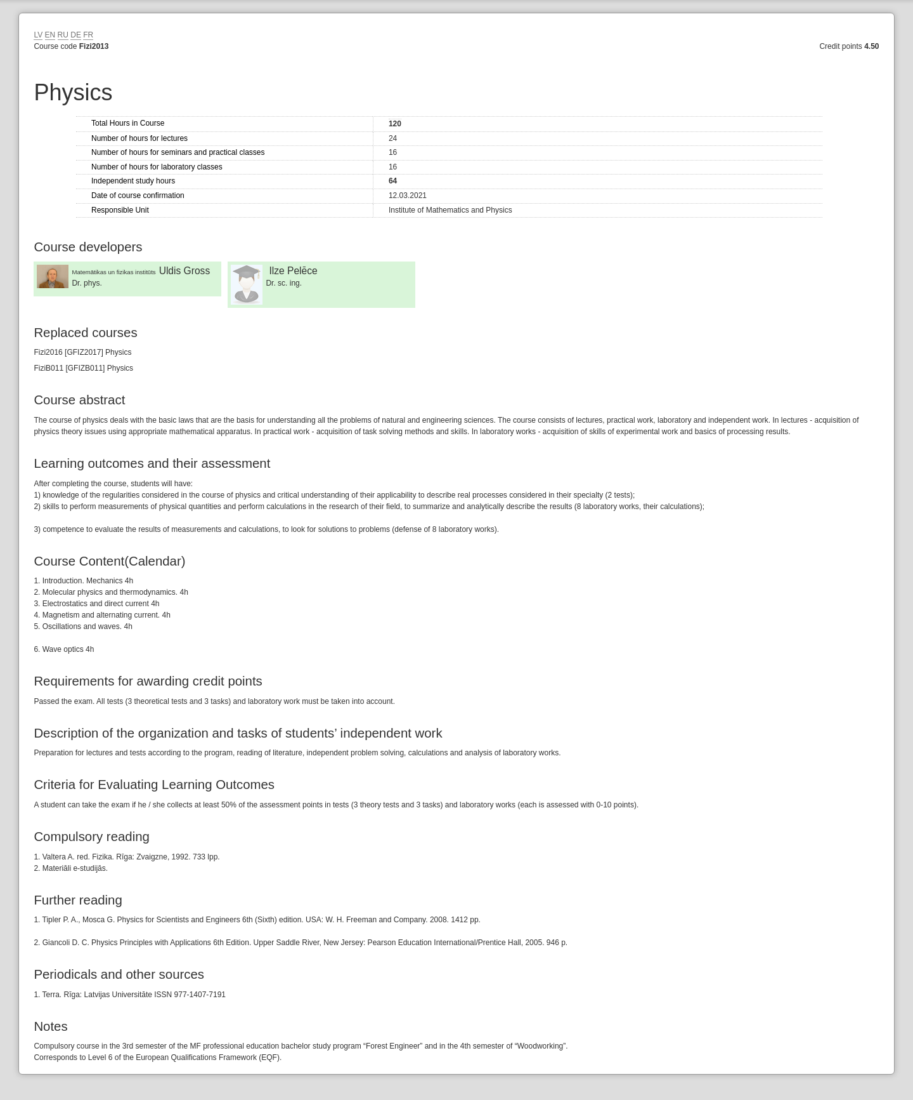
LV (38, 34)
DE (75, 34)
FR (88, 34)
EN (50, 34)
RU (63, 34)
